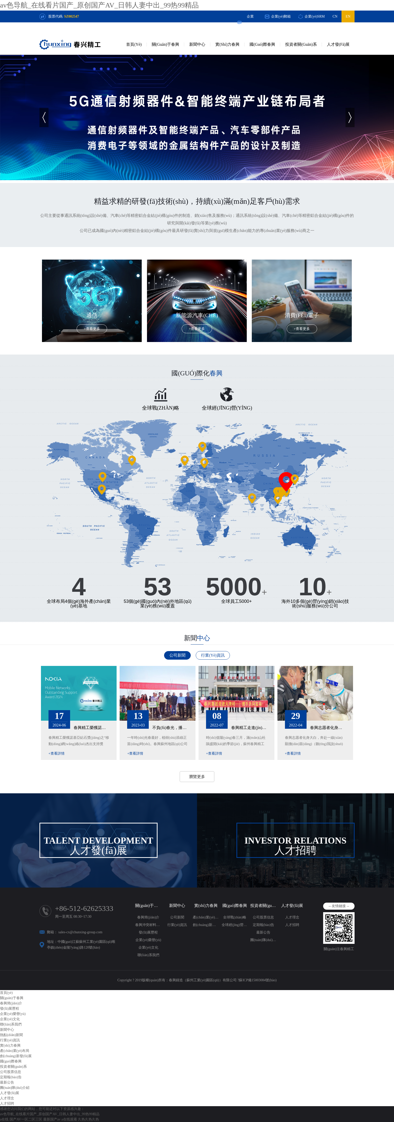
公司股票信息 (263, 917)
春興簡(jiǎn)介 (148, 917)
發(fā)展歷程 (148, 932)
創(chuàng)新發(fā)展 (206, 925)
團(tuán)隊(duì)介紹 (263, 940)
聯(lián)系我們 (148, 955)
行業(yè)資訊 (212, 655)
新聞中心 (197, 44)
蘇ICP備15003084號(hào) (257, 980)
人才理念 (292, 917)
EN (348, 16)
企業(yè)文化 (148, 947)
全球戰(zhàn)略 (234, 917)
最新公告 (263, 932)
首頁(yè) (133, 44)
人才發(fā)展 (338, 44)
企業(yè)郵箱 (281, 16)
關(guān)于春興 (165, 44)
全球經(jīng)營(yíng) (235, 925)
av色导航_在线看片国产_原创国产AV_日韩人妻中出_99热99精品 (99, 5)
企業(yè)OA (250, 22)
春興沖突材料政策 (148, 925)
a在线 (4, 1119)
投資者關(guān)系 (301, 44)
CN (334, 16)
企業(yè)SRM (315, 16)
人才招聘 (292, 925)
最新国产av (52, 1119)
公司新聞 (177, 655)
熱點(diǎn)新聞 (11, 1035)
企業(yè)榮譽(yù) (148, 940)
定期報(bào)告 (263, 925)
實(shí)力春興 (227, 44)
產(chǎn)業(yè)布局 (206, 917)
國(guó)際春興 (262, 44)
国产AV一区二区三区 (26, 1119)
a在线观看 (69, 1119)
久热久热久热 (88, 1119)
